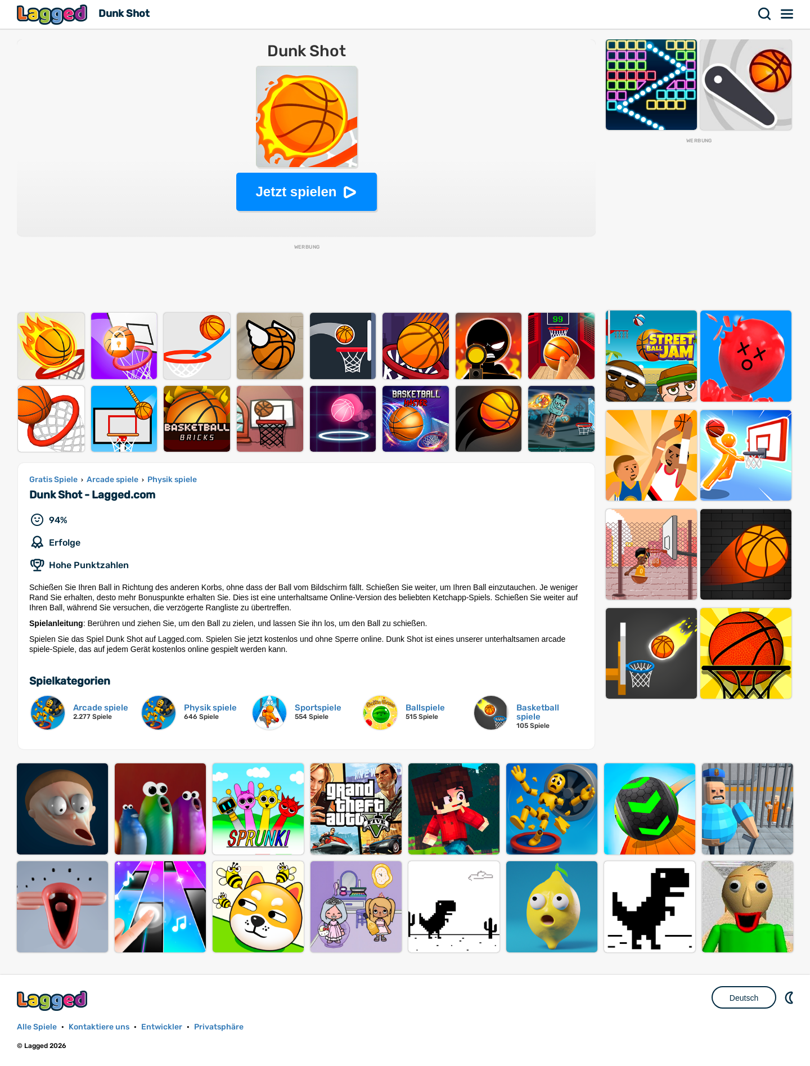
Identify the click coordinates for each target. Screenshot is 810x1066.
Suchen (765, 14)
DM (790, 997)
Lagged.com (53, 1000)
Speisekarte (787, 14)
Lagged (53, 14)
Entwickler (161, 1027)
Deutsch (744, 997)
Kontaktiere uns (99, 1027)
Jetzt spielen (295, 191)
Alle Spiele (37, 1027)
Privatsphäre (219, 1027)
